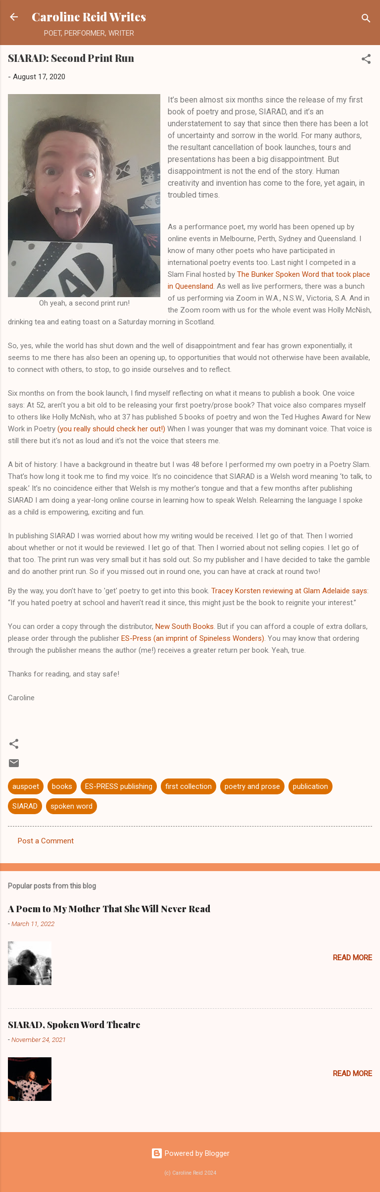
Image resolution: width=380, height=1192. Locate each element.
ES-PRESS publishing (118, 786)
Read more (352, 957)
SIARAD (25, 806)
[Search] (366, 20)
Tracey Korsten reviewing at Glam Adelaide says (289, 590)
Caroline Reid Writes (89, 16)
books (62, 786)
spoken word (71, 806)
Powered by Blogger (190, 1153)
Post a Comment (46, 840)
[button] (366, 60)
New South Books (184, 626)
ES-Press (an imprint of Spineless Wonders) (192, 638)
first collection (188, 786)
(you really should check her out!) (111, 428)
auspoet (25, 786)
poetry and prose (252, 786)
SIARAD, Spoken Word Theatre (74, 1025)
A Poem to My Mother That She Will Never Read (109, 909)
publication (310, 786)
